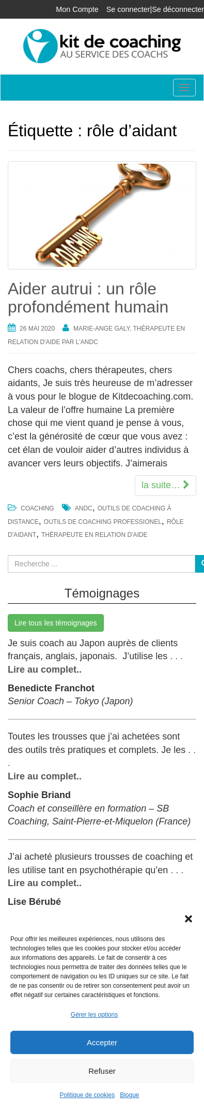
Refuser (102, 1071)
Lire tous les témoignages (55, 623)
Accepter (102, 1042)
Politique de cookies (87, 1095)
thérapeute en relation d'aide (94, 534)
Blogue (129, 1095)
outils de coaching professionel (103, 521)
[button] (188, 919)
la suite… (166, 485)
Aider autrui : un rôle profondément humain (88, 297)
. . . (175, 656)
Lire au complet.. (45, 669)
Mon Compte (77, 9)
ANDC (83, 508)
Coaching (37, 508)
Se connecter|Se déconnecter (155, 9)
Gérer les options (94, 1014)
